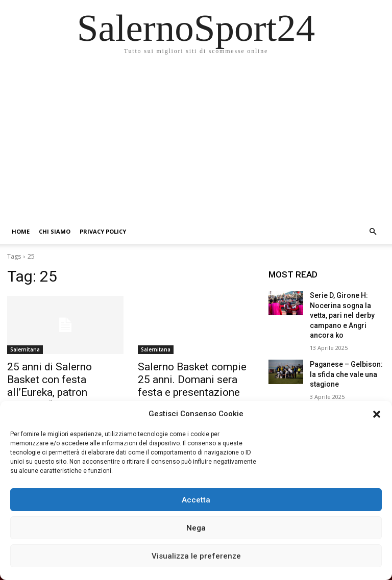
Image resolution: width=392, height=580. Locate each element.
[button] (377, 414)
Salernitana (25, 349)
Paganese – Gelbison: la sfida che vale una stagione (344, 356)
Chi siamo (54, 231)
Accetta (196, 500)
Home (21, 231)
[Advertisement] (196, 142)
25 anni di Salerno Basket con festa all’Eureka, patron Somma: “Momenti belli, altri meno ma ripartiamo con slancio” (63, 388)
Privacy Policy (103, 231)
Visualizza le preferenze (196, 556)
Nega (196, 528)
